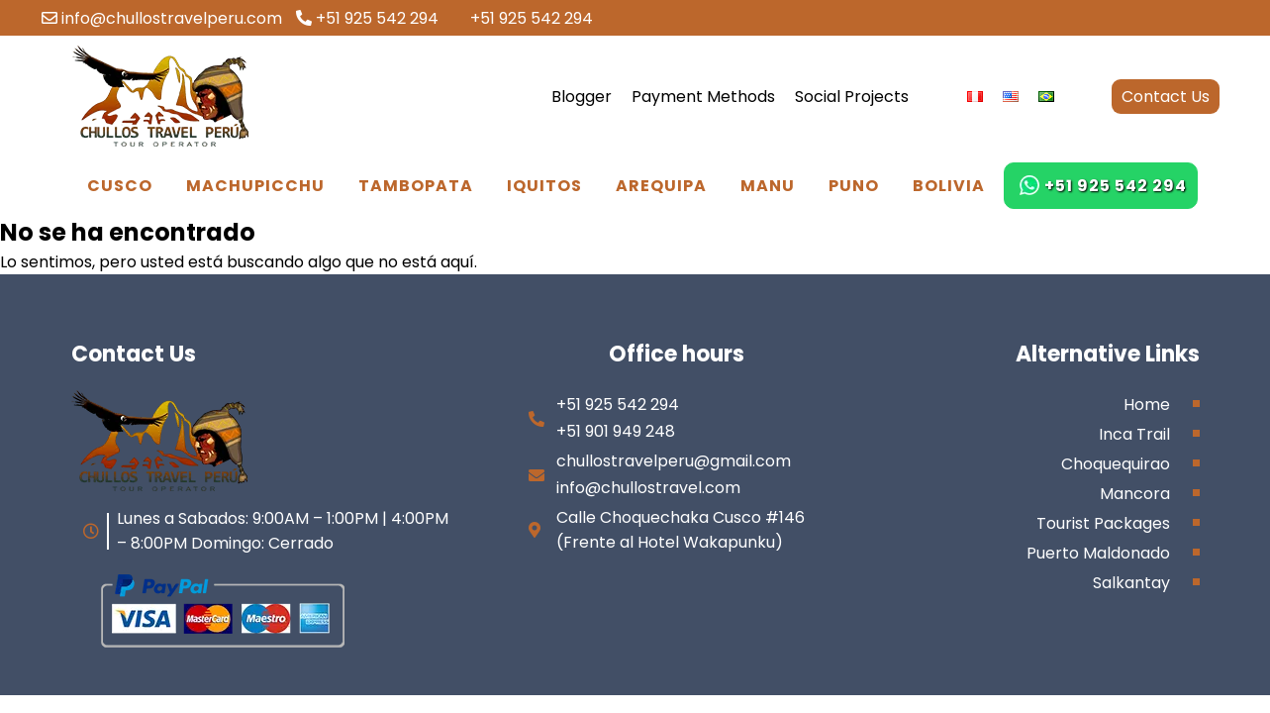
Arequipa (661, 185)
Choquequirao (1115, 464)
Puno (854, 185)
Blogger (581, 96)
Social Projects (852, 96)
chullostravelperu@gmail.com (673, 461)
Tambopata (415, 185)
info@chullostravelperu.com (162, 18)
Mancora (1135, 493)
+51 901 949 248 (615, 431)
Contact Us (1166, 96)
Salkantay (1131, 582)
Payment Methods (703, 96)
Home (1146, 404)
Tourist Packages (1103, 523)
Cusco (119, 185)
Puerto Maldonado (1098, 553)
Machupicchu (255, 185)
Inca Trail (1134, 434)
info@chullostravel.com (648, 487)
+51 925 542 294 (367, 18)
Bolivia (949, 185)
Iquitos (544, 185)
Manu (767, 185)
